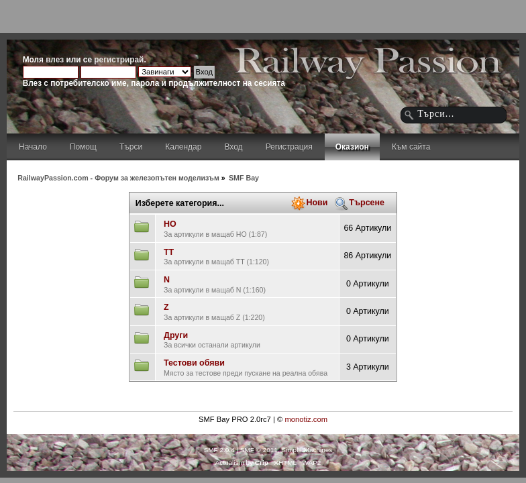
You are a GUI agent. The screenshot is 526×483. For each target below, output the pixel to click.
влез (55, 59)
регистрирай (119, 59)
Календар (183, 147)
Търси (130, 147)
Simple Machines (306, 449)
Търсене (366, 202)
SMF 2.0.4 (219, 449)
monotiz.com (305, 419)
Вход (233, 147)
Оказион (352, 147)
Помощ (83, 147)
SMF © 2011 (259, 449)
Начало (33, 147)
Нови (316, 202)
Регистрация (289, 147)
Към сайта (411, 147)
